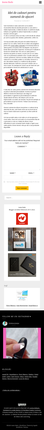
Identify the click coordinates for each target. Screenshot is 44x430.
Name (12, 173)
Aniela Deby (28, 376)
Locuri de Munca (24, 379)
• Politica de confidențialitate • (11, 390)
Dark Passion (15, 376)
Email (31, 173)
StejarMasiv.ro (33, 305)
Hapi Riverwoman (22, 305)
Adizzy (22, 376)
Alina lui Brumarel (12, 379)
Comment (22, 147)
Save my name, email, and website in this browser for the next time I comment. (23, 183)
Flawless (31, 374)
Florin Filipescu (11, 305)
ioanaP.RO (5, 374)
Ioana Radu (7, 2)
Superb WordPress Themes (26, 426)
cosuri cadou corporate (18, 45)
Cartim (8, 376)
